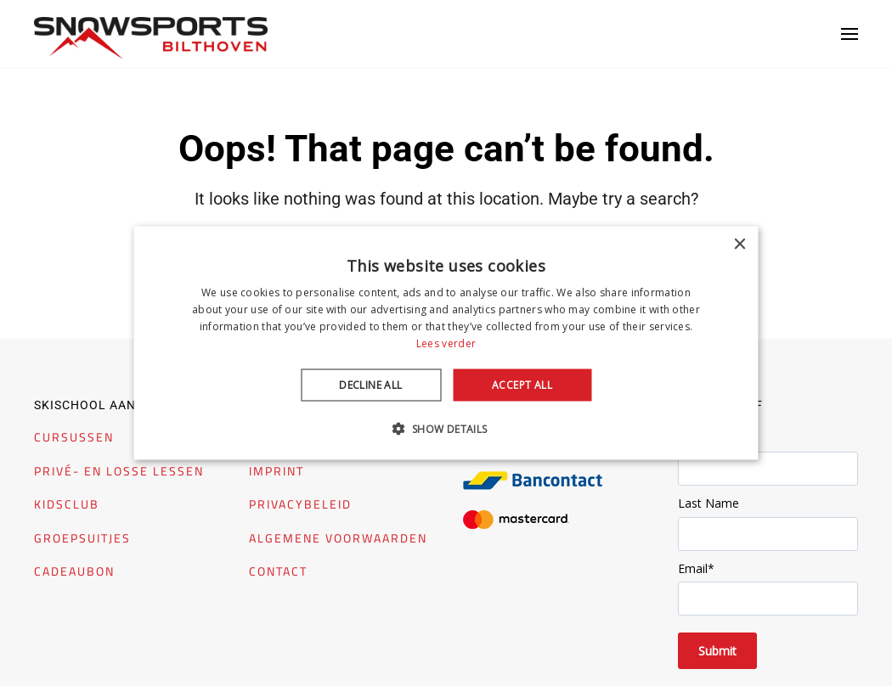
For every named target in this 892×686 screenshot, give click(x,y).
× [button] (739, 245)
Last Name (708, 503)
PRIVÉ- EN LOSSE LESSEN (119, 471)
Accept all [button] (522, 384)
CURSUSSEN (74, 437)
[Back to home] (151, 38)
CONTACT (278, 571)
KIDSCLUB (66, 504)
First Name (708, 438)
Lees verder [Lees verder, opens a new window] (446, 342)
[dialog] (446, 343)
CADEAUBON (74, 571)
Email (696, 568)
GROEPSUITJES (82, 538)
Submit (717, 651)
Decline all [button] (370, 384)
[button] (849, 34)
